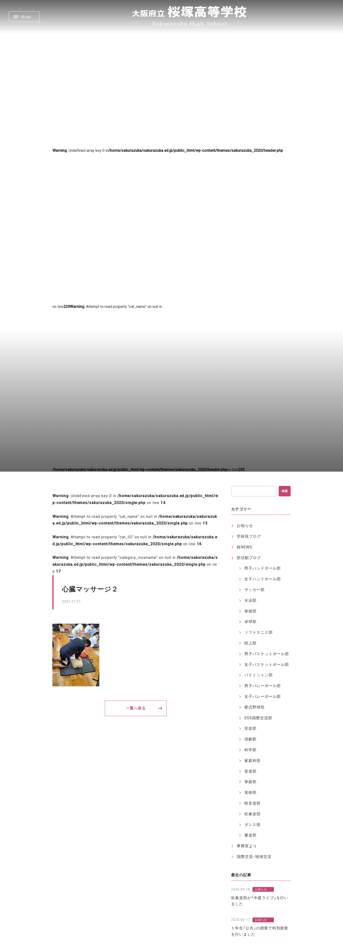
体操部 (250, 611)
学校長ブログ (249, 536)
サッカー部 (254, 589)
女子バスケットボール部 (266, 664)
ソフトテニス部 (258, 632)
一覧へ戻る (136, 708)
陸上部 (250, 643)
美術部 (250, 792)
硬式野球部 (254, 707)
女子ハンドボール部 (262, 579)
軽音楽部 (252, 803)
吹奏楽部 (252, 814)
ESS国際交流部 (258, 718)
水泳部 (250, 600)
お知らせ (245, 525)
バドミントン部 (258, 675)
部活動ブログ (249, 558)
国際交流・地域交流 (254, 856)
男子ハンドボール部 (262, 568)
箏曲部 (250, 782)
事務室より (247, 846)
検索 (285, 491)
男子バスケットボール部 (266, 654)
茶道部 (250, 771)
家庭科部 (252, 760)
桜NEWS (244, 547)
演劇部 (250, 739)
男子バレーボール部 (262, 685)
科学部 (250, 750)
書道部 (250, 835)
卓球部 (250, 621)
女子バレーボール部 (262, 696)
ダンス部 (252, 824)
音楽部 (250, 728)
